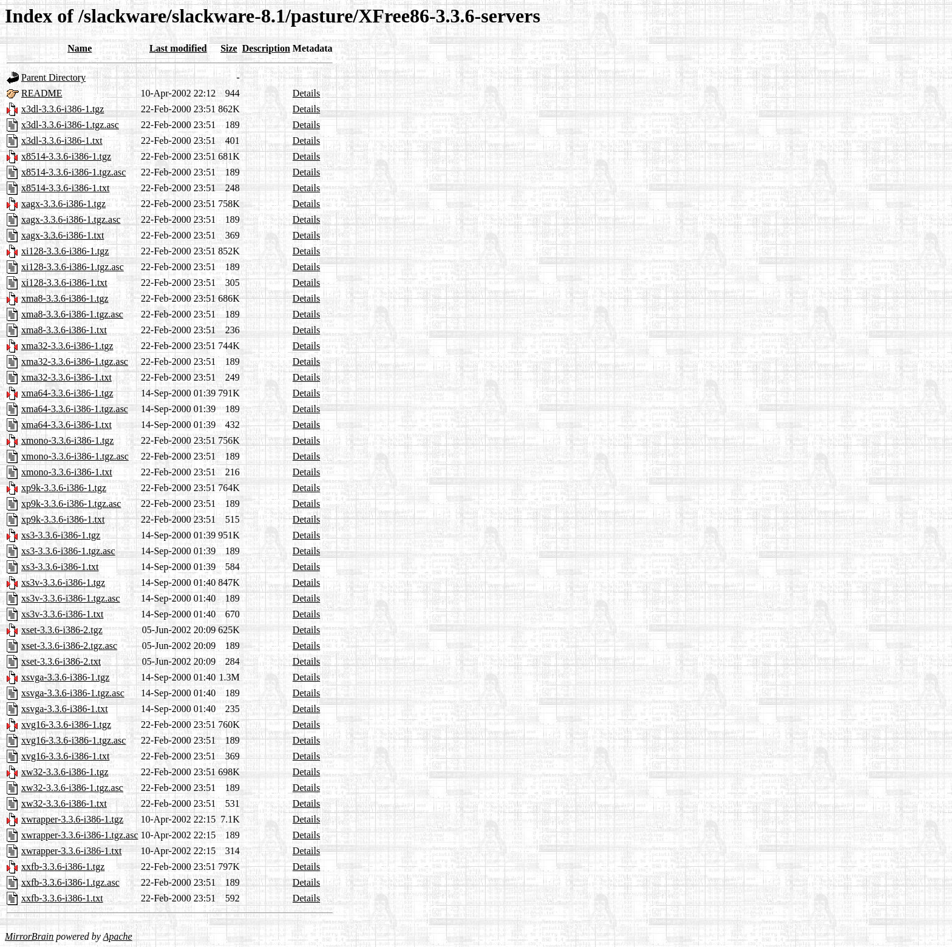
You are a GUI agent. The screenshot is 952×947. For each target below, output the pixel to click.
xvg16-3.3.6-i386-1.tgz (66, 724)
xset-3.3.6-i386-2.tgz (62, 630)
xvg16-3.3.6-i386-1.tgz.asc (73, 740)
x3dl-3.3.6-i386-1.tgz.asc (70, 125)
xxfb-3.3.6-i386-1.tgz (62, 866)
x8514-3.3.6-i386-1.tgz (66, 156)
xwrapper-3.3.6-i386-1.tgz (72, 819)
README (42, 93)
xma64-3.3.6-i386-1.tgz (67, 393)
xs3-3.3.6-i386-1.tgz (60, 535)
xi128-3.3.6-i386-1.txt (64, 282)
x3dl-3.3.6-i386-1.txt (62, 140)
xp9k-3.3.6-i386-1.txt (62, 519)
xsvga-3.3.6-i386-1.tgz (65, 677)
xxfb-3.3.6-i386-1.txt (62, 898)
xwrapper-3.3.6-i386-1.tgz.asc (79, 835)
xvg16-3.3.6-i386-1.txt (65, 756)
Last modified (178, 48)
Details (306, 93)
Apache (117, 936)
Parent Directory (53, 77)
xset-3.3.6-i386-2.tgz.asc (69, 645)
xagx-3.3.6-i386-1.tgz (63, 204)
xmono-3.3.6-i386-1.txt (66, 472)
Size (228, 48)
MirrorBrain (29, 936)
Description (266, 48)
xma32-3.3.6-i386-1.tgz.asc (74, 361)
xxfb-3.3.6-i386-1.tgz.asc (70, 882)
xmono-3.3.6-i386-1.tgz (67, 440)
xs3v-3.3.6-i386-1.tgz (63, 582)
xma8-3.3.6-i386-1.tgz (65, 298)
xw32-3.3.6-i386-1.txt (64, 803)
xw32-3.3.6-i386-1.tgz (65, 772)
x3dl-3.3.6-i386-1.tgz (62, 109)
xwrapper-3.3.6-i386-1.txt (71, 851)
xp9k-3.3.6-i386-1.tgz (63, 488)
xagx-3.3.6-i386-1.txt (62, 235)
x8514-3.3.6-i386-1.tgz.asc (73, 172)
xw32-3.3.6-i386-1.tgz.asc (72, 787)
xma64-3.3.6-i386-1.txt (66, 424)
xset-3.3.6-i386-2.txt (61, 661)
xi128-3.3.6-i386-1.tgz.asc (72, 267)
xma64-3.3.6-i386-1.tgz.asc (74, 409)
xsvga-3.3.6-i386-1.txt (64, 709)
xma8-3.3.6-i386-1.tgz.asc (72, 314)
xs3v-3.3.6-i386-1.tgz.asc (70, 598)
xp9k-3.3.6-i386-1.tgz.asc (71, 503)
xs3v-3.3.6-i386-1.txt (62, 614)
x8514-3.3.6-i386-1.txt (65, 188)
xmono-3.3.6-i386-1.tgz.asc (75, 456)
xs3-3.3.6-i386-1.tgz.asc (68, 551)
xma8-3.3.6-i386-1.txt (64, 330)
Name (79, 48)
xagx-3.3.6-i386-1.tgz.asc (71, 219)
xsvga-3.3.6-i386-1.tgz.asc (72, 693)
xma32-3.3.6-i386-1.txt (66, 377)
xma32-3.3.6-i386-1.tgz (67, 346)
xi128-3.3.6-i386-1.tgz (65, 251)
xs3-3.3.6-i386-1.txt (60, 567)
